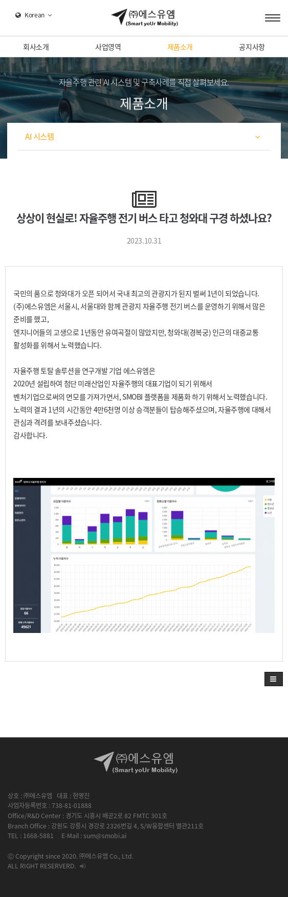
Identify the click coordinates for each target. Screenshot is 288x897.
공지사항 (251, 46)
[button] (273, 679)
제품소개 (180, 46)
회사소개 (36, 46)
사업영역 (108, 46)
